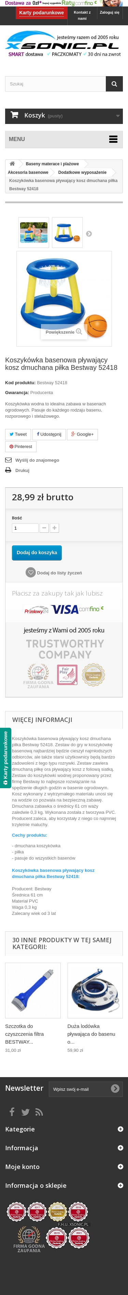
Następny (88, 233)
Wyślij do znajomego (37, 460)
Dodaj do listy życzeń (59, 572)
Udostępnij (49, 434)
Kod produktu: (20, 382)
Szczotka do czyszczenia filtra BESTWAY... (24, 1034)
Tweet (18, 434)
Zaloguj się (109, 12)
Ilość (17, 517)
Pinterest (21, 446)
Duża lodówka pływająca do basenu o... (91, 1034)
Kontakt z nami (82, 15)
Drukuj (22, 470)
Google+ (82, 434)
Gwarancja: (17, 392)
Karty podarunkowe (41, 12)
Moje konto (22, 1166)
